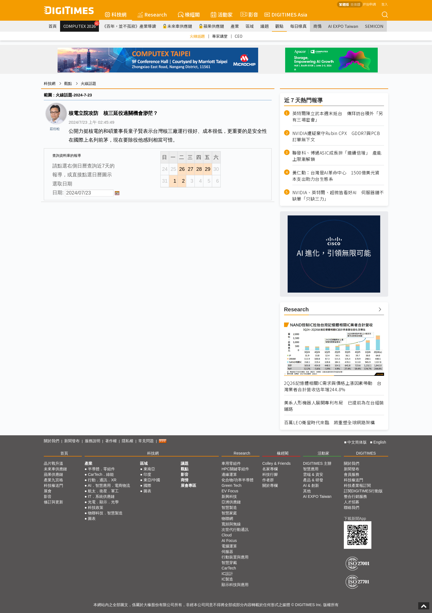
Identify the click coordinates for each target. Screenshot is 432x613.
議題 (264, 26)
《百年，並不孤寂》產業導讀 (129, 26)
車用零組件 (231, 463)
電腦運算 (229, 546)
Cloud (227, 535)
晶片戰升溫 (53, 463)
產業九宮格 (53, 480)
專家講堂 (220, 36)
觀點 (279, 26)
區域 (249, 26)
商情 (317, 26)
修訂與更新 (53, 502)
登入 (384, 4)
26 (182, 169)
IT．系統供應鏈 (101, 496)
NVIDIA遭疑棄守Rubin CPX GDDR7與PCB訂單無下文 (336, 136)
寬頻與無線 (231, 524)
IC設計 (227, 573)
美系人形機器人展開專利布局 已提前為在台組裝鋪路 (334, 405)
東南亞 (149, 469)
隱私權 (127, 441)
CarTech (229, 568)
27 (190, 169)
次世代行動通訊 (235, 529)
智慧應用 (310, 469)
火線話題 (197, 36)
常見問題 (146, 441)
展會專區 (188, 485)
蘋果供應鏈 (211, 26)
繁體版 (344, 4)
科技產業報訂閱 (357, 485)
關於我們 (51, 441)
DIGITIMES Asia (285, 14)
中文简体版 (357, 442)
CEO (238, 36)
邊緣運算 (229, 474)
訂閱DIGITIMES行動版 (363, 491)
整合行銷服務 (355, 496)
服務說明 (92, 441)
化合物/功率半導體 (237, 480)
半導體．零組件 (101, 469)
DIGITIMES (366, 453)
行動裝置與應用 (235, 557)
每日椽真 (298, 26)
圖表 (92, 518)
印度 (147, 474)
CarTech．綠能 (101, 474)
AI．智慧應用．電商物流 (109, 485)
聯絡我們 (351, 507)
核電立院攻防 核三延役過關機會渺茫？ (113, 113)
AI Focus (229, 540)
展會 (48, 491)
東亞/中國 (152, 480)
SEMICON (374, 26)
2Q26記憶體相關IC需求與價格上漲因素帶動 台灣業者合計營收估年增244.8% (333, 386)
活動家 (222, 14)
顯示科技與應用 (235, 584)
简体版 (355, 4)
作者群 (268, 480)
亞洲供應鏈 (231, 502)
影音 (248, 14)
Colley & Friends (276, 463)
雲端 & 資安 (313, 474)
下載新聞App (355, 518)
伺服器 (227, 551)
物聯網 (227, 518)
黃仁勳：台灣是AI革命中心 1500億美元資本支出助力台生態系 (336, 175)
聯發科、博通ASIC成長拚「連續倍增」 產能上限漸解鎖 (337, 156)
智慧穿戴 (229, 562)
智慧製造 (229, 507)
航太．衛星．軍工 (103, 491)
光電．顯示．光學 (103, 502)
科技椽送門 (53, 485)
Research (152, 14)
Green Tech (231, 485)
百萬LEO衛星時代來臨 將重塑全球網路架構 (329, 422)
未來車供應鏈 (177, 26)
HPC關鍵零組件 (235, 469)
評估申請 (369, 4)
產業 (235, 26)
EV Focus (230, 491)
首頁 (52, 26)
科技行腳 (270, 474)
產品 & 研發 (313, 480)
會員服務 (351, 474)
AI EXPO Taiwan (343, 26)
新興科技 (229, 496)
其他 (307, 491)
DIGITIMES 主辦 (317, 463)
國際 (147, 485)
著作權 (111, 441)
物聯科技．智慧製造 (105, 513)
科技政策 (95, 507)
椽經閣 (189, 14)
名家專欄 (270, 469)
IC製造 (227, 579)
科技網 (115, 14)
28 (199, 169)
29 (207, 169)
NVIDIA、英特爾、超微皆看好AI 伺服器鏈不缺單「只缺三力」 (338, 195)
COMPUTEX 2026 (81, 25)
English (379, 442)
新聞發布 (72, 441)
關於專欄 (270, 485)
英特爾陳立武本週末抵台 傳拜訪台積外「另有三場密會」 (337, 116)
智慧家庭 (229, 513)
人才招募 (351, 502)
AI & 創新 (311, 485)
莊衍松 (55, 129)
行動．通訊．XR (102, 480)
